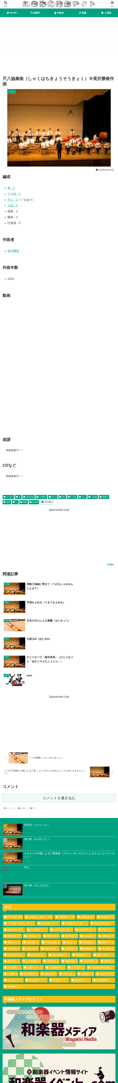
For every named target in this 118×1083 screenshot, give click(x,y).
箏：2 (11, 188)
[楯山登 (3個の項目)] (69, 889)
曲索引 (104, 497)
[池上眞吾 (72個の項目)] (48, 870)
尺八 (82, 497)
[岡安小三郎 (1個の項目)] (103, 902)
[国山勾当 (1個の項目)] (80, 927)
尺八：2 (12, 200)
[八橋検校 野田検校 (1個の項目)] (100, 914)
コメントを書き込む (59, 745)
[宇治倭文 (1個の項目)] (13, 927)
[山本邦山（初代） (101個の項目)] (38, 864)
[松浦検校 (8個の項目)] (69, 883)
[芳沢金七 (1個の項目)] (59, 927)
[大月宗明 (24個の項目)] (85, 876)
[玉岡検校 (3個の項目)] (87, 889)
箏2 (62, 497)
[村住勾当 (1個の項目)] (36, 902)
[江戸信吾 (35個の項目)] (37, 876)
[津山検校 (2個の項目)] (106, 895)
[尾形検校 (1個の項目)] (85, 921)
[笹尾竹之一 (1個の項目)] (33, 914)
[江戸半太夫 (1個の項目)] (14, 902)
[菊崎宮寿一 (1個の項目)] (89, 908)
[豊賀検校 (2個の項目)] (88, 895)
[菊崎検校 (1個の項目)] (59, 933)
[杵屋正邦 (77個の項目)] (105, 864)
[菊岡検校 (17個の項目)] (12, 883)
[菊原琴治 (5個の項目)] (12, 889)
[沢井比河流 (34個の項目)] (61, 876)
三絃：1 (12, 205)
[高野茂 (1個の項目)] (107, 908)
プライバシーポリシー (30, 1074)
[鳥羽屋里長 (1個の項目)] (29, 921)
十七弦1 (8, 497)
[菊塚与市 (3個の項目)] (106, 889)
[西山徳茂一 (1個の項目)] (36, 927)
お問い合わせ (88, 1074)
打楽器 (34, 502)
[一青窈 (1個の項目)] (10, 921)
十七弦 (72, 497)
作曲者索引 (59, 1069)
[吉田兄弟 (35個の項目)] (14, 876)
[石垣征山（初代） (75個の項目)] (19, 870)
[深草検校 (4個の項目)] (31, 889)
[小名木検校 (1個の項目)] (31, 908)
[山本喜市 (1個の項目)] (76, 914)
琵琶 (23, 502)
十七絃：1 (14, 194)
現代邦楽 (28, 497)
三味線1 (41, 497)
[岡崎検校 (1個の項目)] (69, 908)
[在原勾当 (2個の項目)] (30, 895)
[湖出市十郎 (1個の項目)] (105, 921)
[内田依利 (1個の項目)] (81, 902)
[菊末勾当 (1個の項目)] (12, 908)
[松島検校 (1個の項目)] (49, 921)
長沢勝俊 (13, 251)
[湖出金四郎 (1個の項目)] (59, 902)
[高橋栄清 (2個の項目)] (69, 895)
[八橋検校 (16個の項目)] (32, 883)
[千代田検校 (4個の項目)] (51, 889)
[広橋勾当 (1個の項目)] (67, 921)
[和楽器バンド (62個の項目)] (75, 870)
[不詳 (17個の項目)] (106, 876)
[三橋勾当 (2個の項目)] (12, 895)
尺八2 (53, 497)
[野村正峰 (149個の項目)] (13, 864)
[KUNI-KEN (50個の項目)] (102, 870)
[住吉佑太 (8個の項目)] (88, 883)
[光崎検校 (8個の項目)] (106, 883)
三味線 (92, 497)
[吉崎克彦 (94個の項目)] (85, 864)
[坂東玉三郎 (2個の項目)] (50, 895)
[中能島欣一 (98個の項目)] (64, 864)
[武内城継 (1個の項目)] (12, 914)
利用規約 (97, 1069)
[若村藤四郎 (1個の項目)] (103, 927)
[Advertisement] (59, 64)
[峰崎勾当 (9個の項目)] (51, 883)
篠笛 (7, 502)
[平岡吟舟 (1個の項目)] (51, 908)
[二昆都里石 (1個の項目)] (55, 914)
